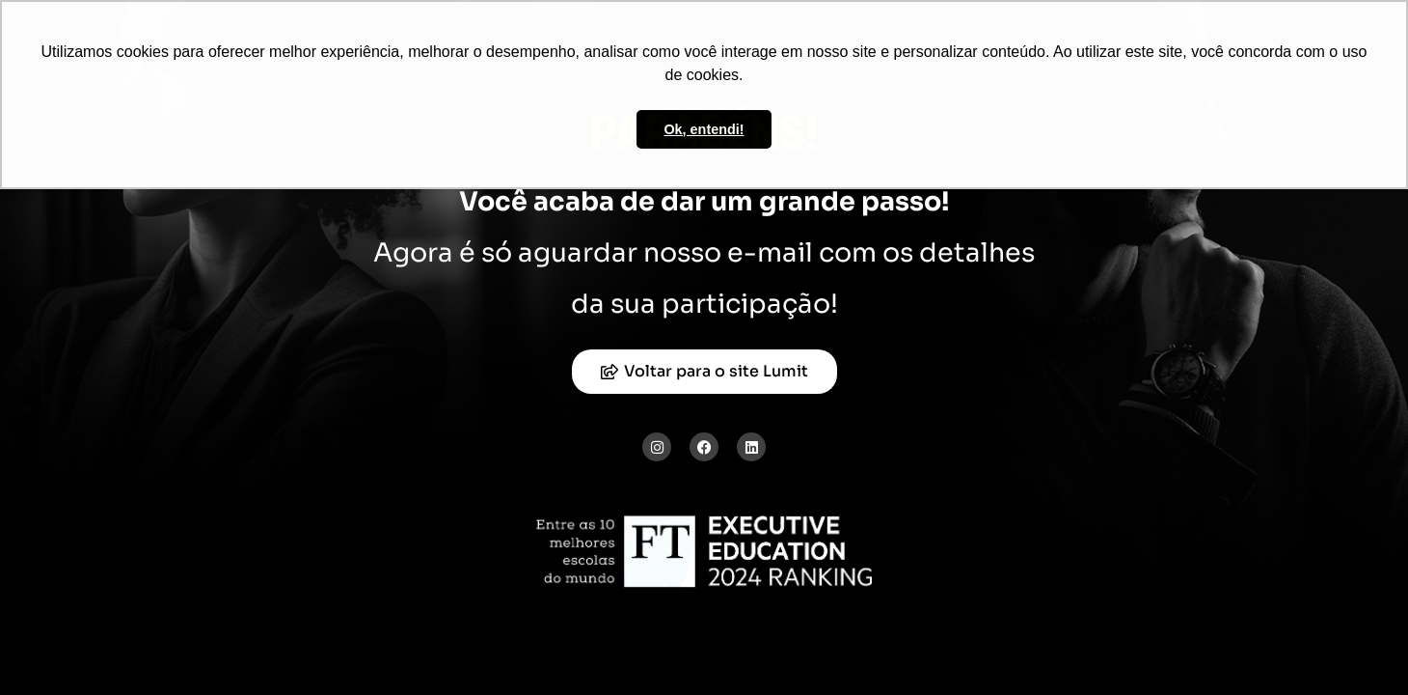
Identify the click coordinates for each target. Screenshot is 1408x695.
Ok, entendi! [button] (703, 129)
